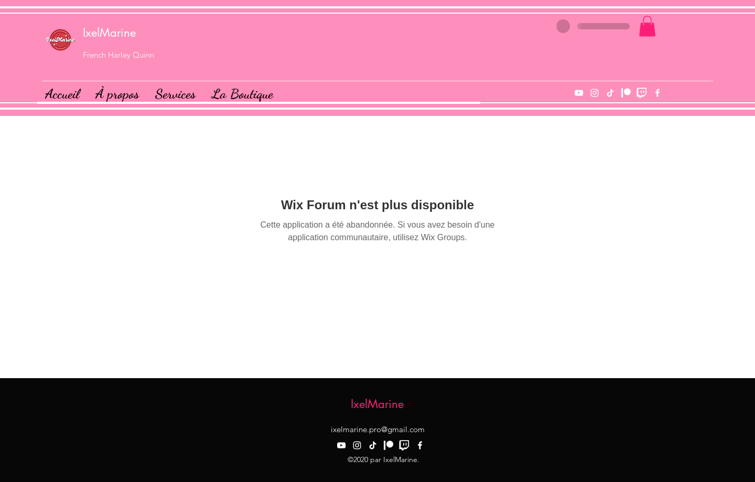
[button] (647, 26)
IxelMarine (109, 32)
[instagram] (594, 93)
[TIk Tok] (610, 93)
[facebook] (657, 93)
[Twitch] (642, 93)
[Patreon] (626, 93)
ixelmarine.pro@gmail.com (378, 429)
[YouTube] (579, 93)
